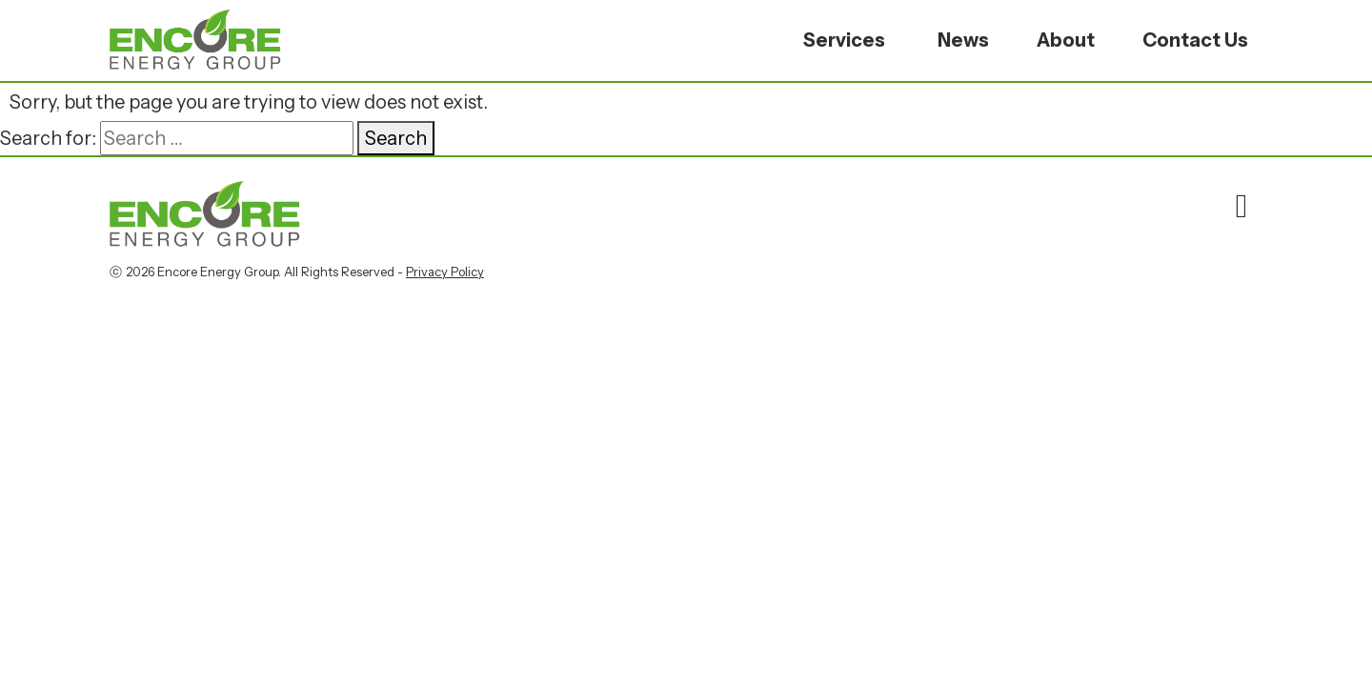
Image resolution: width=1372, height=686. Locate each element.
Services (844, 40)
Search (396, 138)
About (1066, 40)
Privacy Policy (445, 271)
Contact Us (1195, 40)
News (963, 40)
